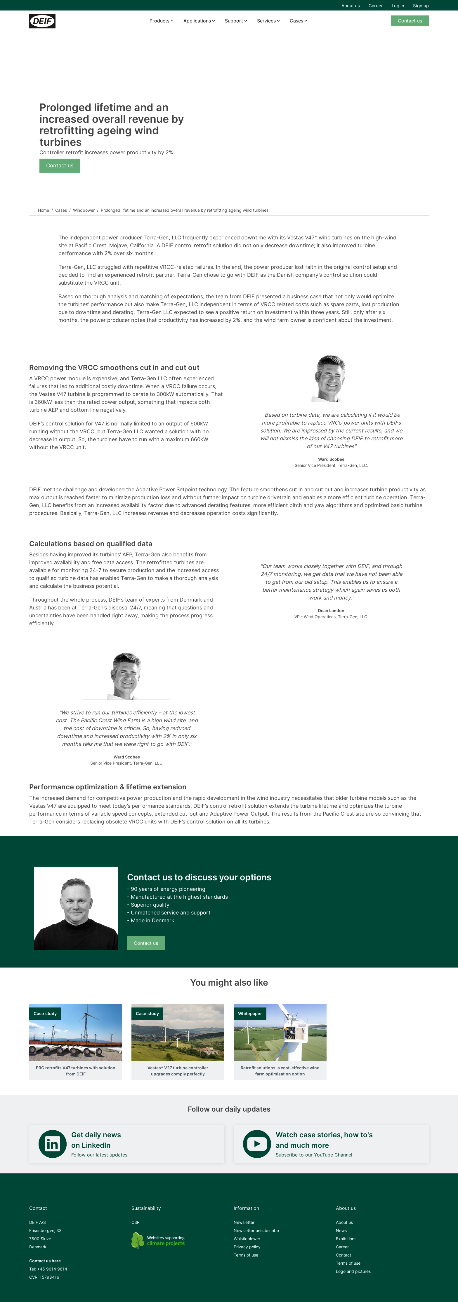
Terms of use (246, 1254)
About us (350, 5)
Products (159, 21)
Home (43, 210)
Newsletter (244, 1222)
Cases (296, 21)
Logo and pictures (353, 1271)
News (341, 1230)
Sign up (421, 5)
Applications (197, 21)
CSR (135, 1222)
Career (376, 5)
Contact (343, 1254)
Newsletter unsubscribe (256, 1230)
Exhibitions (346, 1238)
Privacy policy (247, 1246)
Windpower (84, 210)
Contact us (410, 21)
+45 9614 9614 (52, 1268)
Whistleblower (247, 1238)
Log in (398, 5)
